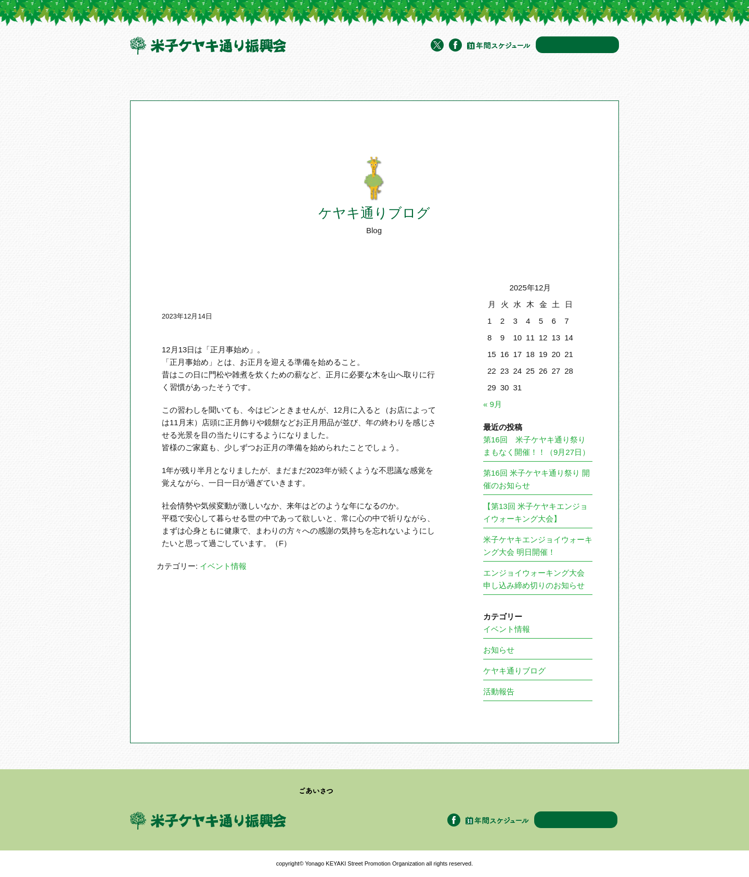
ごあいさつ (316, 791)
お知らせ (498, 649)
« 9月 (492, 404)
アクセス (514, 80)
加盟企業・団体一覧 (333, 80)
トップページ (150, 80)
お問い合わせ (577, 44)
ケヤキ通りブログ (461, 80)
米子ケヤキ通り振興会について (235, 80)
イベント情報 (400, 80)
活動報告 (498, 691)
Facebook (455, 45)
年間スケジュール (499, 45)
